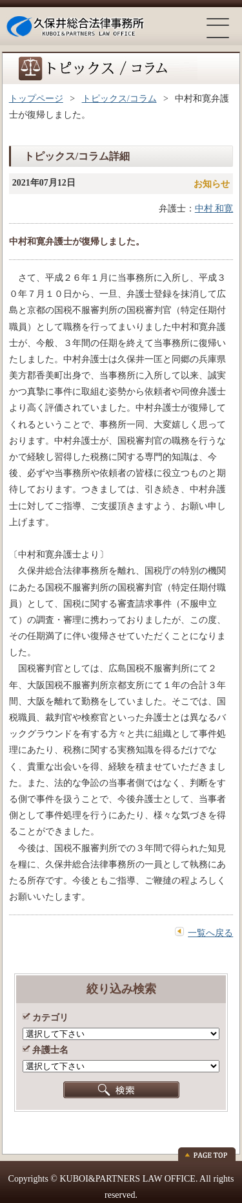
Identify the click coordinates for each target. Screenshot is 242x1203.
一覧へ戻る (210, 933)
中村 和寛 (214, 208)
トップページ (36, 98)
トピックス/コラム (119, 98)
